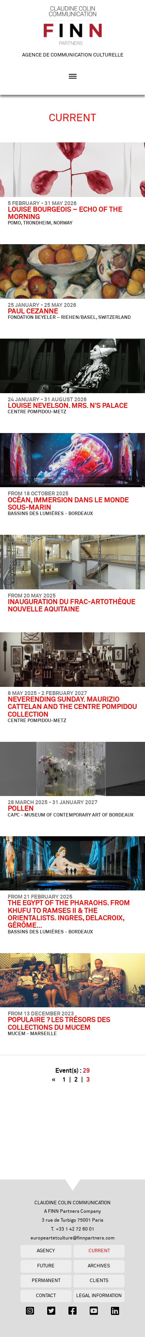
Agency (46, 1250)
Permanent (46, 1280)
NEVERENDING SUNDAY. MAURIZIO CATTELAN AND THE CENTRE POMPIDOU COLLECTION (72, 707)
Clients (99, 1280)
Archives (99, 1266)
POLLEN (21, 808)
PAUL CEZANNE (33, 311)
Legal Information (99, 1295)
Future (46, 1266)
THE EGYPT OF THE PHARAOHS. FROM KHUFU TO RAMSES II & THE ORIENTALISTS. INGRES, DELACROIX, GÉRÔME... (69, 914)
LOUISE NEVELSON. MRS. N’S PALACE (68, 405)
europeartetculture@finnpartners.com (73, 1238)
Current (99, 1250)
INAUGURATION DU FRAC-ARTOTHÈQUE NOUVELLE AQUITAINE (71, 606)
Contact (46, 1295)
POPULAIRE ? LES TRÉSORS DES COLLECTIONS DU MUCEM (59, 1024)
